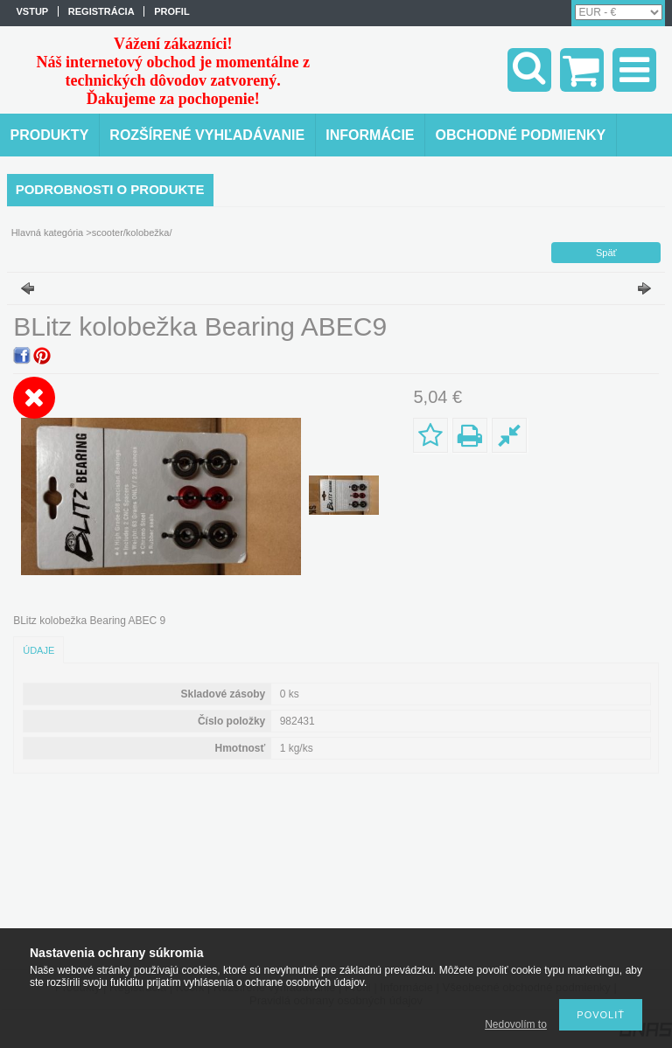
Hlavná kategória (47, 232)
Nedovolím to (516, 1024)
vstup (33, 11)
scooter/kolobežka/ (132, 232)
